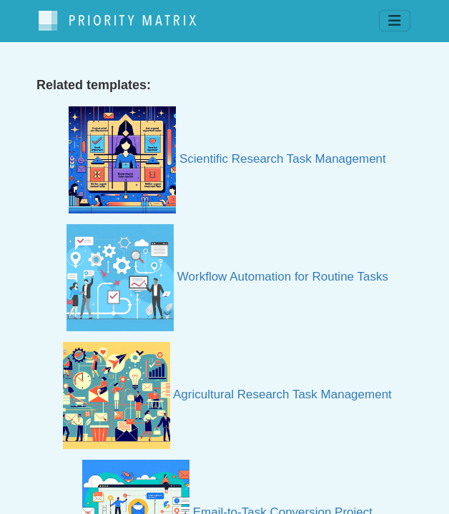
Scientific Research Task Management (227, 159)
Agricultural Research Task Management (227, 394)
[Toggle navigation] (394, 20)
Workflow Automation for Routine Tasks (227, 276)
